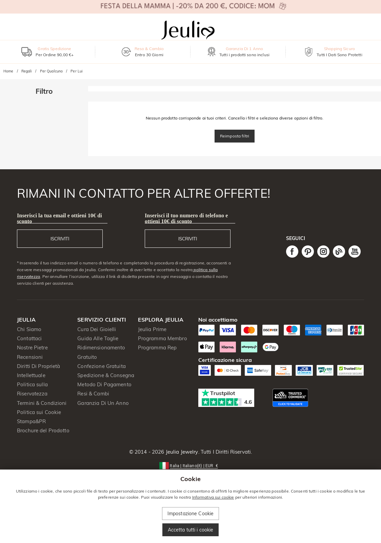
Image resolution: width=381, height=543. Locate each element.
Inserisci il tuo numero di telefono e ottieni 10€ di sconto (186, 218)
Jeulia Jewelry (181, 452)
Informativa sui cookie (213, 497)
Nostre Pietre (32, 347)
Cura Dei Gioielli (96, 329)
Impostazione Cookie (190, 514)
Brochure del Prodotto (43, 430)
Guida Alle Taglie (97, 338)
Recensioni (30, 357)
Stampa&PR (31, 421)
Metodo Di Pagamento (104, 384)
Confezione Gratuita (101, 366)
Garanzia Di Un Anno (103, 403)
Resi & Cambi (93, 393)
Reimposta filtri (234, 135)
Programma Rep (157, 347)
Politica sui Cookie (39, 412)
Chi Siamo (29, 329)
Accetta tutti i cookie (191, 530)
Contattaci (29, 338)
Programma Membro (162, 338)
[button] (190, 465)
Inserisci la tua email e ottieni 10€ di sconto (59, 218)
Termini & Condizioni (42, 403)
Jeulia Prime (152, 329)
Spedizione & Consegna (105, 375)
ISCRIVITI (60, 238)
